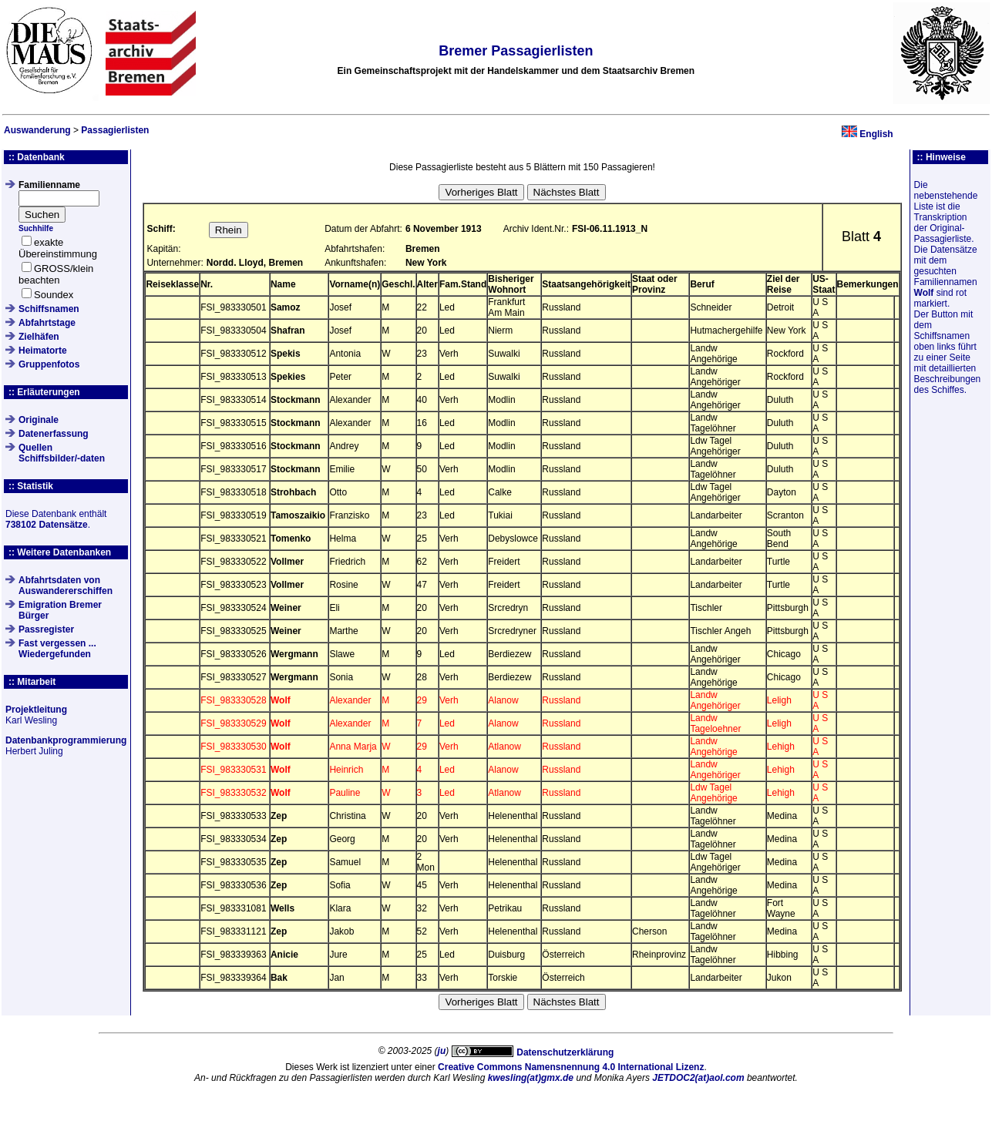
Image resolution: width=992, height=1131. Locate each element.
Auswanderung (37, 130)
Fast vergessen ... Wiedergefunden (57, 648)
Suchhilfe (35, 228)
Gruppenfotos (48, 364)
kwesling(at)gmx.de (530, 1077)
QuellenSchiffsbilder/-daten (61, 453)
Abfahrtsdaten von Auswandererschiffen (65, 585)
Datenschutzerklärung (565, 1052)
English (876, 134)
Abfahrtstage (47, 322)
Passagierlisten (115, 130)
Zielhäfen (38, 336)
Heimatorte (42, 350)
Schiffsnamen (48, 309)
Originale (38, 419)
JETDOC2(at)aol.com (698, 1077)
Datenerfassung (53, 433)
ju (442, 1050)
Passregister (46, 629)
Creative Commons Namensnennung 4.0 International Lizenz (571, 1067)
